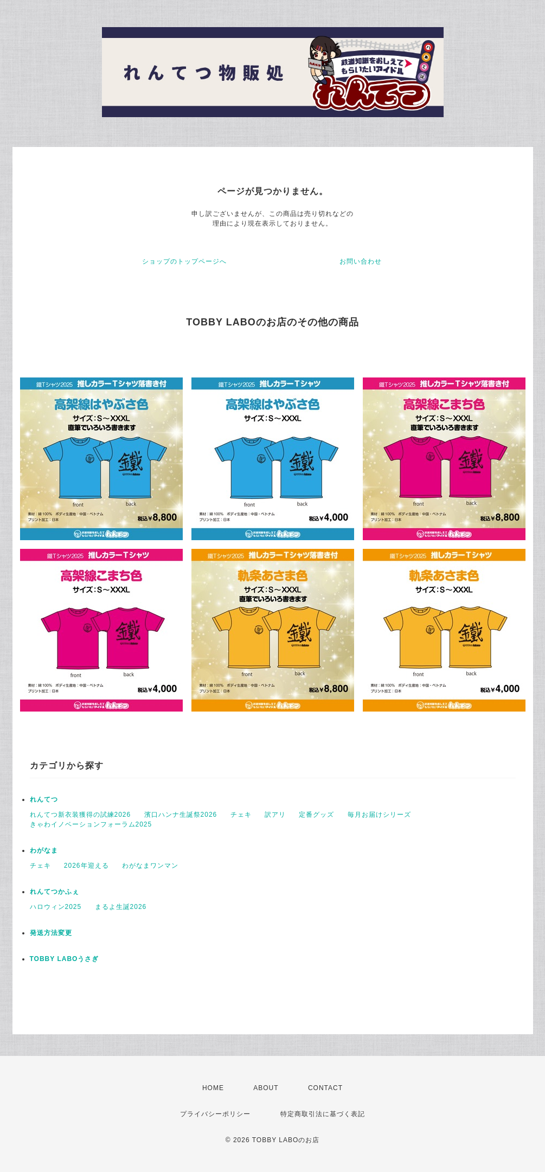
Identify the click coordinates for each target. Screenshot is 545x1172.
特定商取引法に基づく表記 (322, 1114)
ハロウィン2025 (56, 907)
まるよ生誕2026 (121, 907)
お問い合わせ (360, 261)
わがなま (44, 850)
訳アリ (275, 814)
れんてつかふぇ (54, 891)
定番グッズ (316, 814)
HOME (213, 1088)
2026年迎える (86, 865)
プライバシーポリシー (215, 1114)
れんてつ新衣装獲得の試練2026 (80, 814)
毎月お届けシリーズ (379, 814)
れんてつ (44, 799)
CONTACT (325, 1088)
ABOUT (265, 1088)
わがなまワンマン (150, 865)
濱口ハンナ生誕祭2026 (180, 814)
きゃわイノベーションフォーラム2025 (91, 824)
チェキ (241, 814)
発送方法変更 (51, 933)
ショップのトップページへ (184, 261)
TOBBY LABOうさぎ (64, 959)
